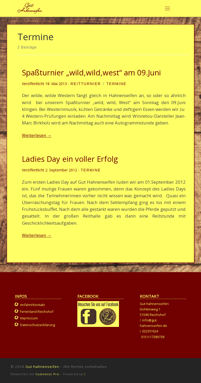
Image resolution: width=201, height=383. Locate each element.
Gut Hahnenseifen (42, 366)
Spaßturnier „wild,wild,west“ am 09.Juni (91, 72)
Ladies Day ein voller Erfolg (70, 159)
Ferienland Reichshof (36, 311)
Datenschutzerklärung (37, 324)
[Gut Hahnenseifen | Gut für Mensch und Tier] (30, 7)
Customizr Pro (47, 374)
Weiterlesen (37, 135)
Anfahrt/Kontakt (32, 304)
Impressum (29, 318)
